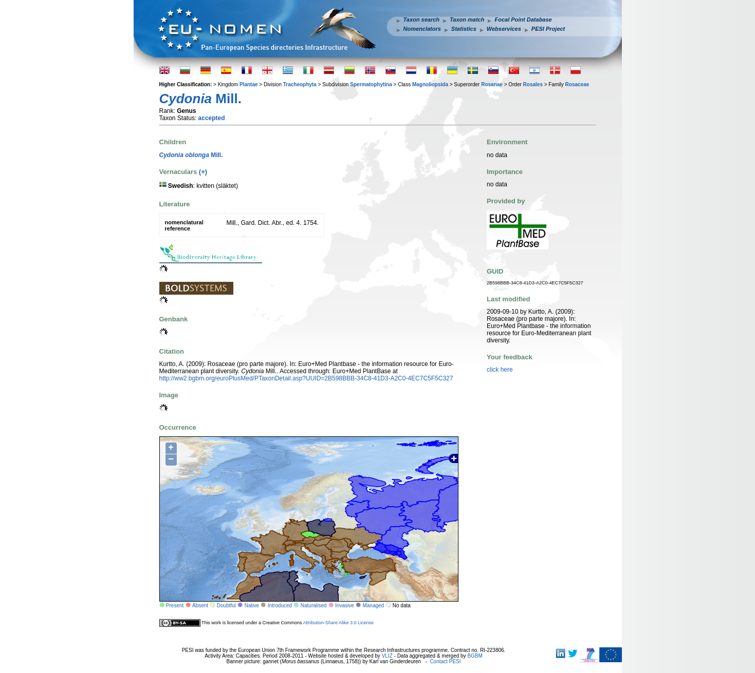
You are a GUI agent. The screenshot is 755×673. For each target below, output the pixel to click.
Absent (200, 605)
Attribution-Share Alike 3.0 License (338, 622)
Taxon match (467, 19)
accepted (211, 118)
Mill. (191, 155)
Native (252, 605)
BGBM (474, 656)
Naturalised (314, 605)
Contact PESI (445, 661)
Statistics (463, 29)
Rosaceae (577, 84)
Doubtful (226, 605)
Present (174, 605)
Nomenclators (422, 29)
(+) (203, 172)
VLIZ (387, 656)
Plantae (249, 84)
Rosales (533, 84)
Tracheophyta (300, 84)
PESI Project (548, 29)
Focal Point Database (522, 19)
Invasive (344, 605)
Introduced (280, 605)
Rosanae (492, 84)
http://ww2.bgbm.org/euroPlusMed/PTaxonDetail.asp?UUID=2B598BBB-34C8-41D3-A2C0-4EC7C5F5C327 (306, 378)
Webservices (504, 29)
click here (500, 369)
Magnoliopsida (430, 84)
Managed (373, 605)
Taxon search (421, 19)
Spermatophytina (371, 84)
